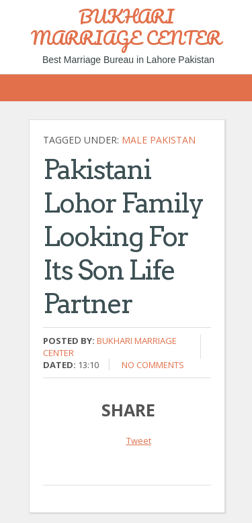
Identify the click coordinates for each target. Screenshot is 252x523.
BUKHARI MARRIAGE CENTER (126, 26)
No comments (153, 365)
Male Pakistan (159, 139)
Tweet (138, 440)
